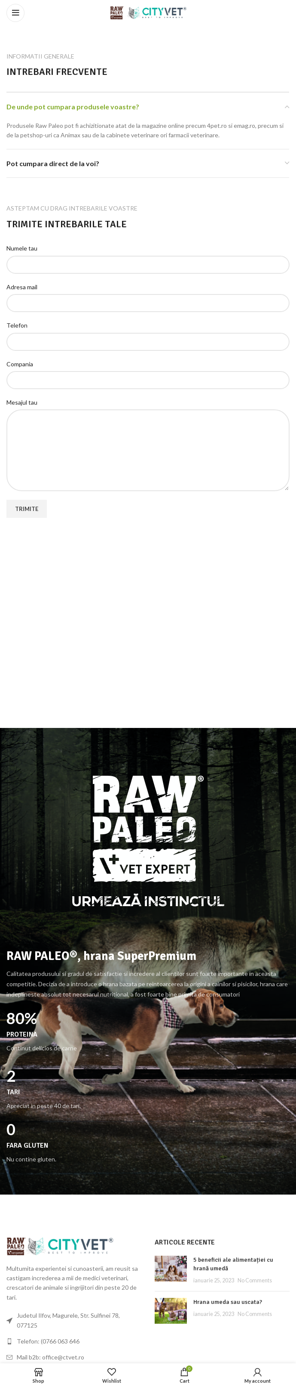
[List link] (74, 1341)
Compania (19, 364)
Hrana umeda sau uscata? (227, 1302)
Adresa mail (21, 287)
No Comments (255, 1280)
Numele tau (21, 248)
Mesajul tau (21, 402)
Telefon (16, 325)
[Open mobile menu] (15, 13)
